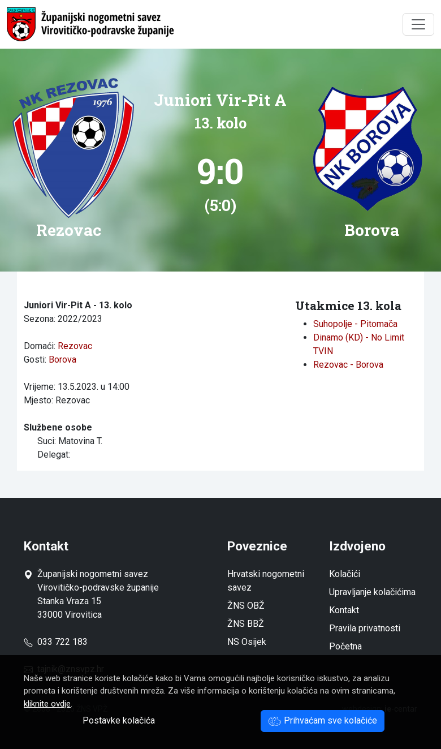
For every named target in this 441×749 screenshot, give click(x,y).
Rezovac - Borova (348, 364)
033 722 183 (56, 641)
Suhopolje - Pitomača (355, 323)
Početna (345, 646)
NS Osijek (246, 641)
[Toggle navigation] (418, 24)
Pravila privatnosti (364, 628)
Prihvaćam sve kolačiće (322, 720)
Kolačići (344, 574)
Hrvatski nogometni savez (265, 581)
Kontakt (344, 610)
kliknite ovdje (47, 704)
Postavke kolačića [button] (119, 720)
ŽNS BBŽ (245, 623)
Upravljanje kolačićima (372, 592)
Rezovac (75, 346)
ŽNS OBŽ (246, 605)
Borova (62, 359)
